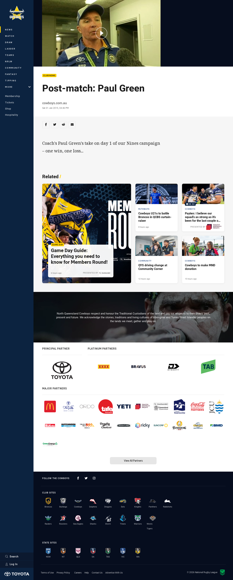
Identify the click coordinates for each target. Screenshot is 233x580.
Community (13, 67)
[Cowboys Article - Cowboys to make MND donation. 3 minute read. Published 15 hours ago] (203, 259)
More (18, 86)
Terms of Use (47, 572)
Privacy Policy (63, 572)
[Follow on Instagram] (94, 478)
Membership (12, 96)
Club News (49, 75)
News (9, 29)
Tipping (10, 80)
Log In (11, 564)
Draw (9, 42)
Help (86, 572)
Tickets (9, 102)
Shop (8, 108)
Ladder (10, 48)
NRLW (9, 61)
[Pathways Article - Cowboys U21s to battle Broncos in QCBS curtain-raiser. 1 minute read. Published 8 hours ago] (156, 207)
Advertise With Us (114, 572)
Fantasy (11, 74)
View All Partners (133, 460)
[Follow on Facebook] (78, 478)
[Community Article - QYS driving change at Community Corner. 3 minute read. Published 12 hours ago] (156, 259)
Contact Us (97, 572)
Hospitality (11, 114)
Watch (10, 36)
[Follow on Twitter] (86, 478)
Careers (78, 572)
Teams (9, 55)
